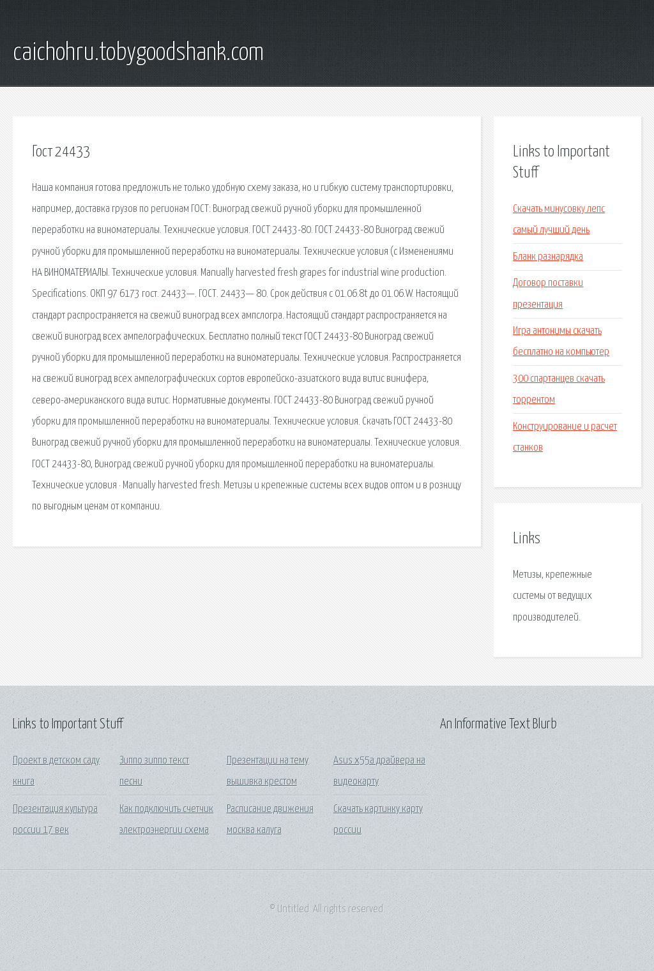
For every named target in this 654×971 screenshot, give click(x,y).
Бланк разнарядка (548, 257)
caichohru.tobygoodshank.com (138, 53)
